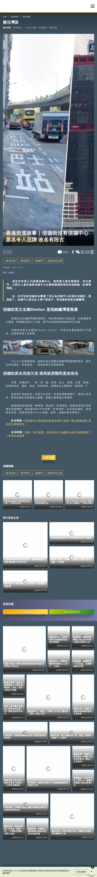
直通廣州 (43, 28)
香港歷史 (25, 260)
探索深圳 (18, 28)
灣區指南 (53, 28)
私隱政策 (64, 871)
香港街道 (11, 260)
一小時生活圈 (30, 28)
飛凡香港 (26, 17)
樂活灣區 (15, 17)
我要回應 (48, 457)
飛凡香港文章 (11, 517)
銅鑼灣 (39, 260)
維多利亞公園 (55, 260)
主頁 (5, 17)
